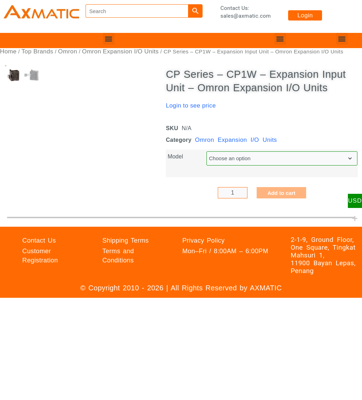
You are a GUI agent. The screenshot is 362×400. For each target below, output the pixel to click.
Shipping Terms (125, 301)
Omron (67, 51)
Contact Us (39, 301)
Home (8, 51)
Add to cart (281, 193)
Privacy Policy (203, 301)
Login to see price (191, 105)
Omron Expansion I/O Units (120, 51)
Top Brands (37, 51)
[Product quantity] (233, 192)
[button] (109, 39)
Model (175, 157)
